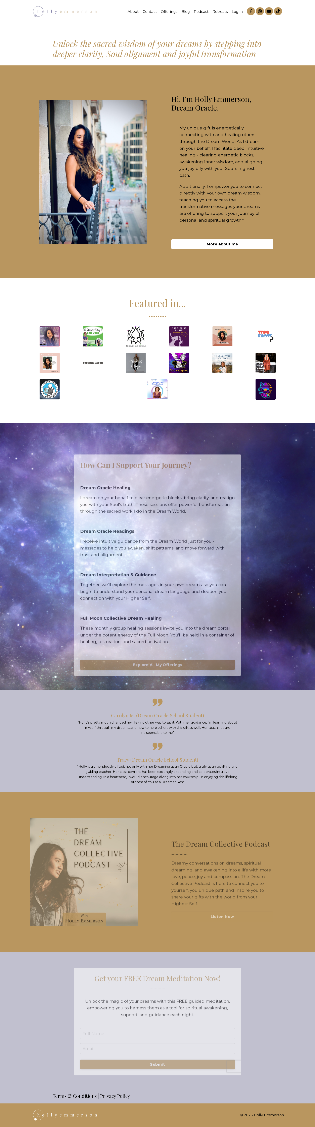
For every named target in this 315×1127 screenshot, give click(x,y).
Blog (186, 11)
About (133, 11)
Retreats (220, 11)
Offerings (169, 11)
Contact (150, 11)
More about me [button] (222, 244)
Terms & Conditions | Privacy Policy (91, 1096)
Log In (237, 11)
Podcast (201, 11)
